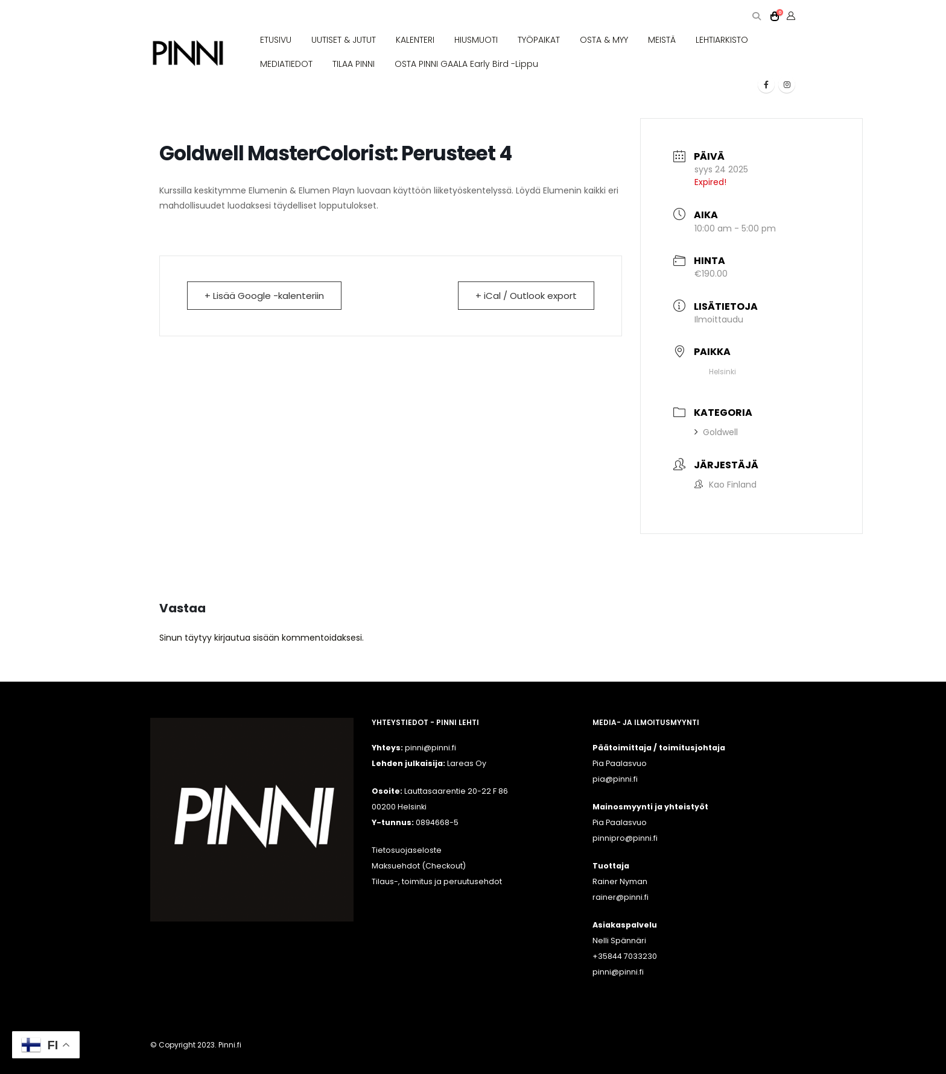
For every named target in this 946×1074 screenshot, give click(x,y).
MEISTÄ (662, 40)
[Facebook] (766, 84)
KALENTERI (415, 40)
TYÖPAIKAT (539, 40)
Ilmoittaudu (718, 319)
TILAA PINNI (353, 64)
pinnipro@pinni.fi (625, 838)
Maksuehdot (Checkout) (419, 866)
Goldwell (716, 432)
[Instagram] (786, 84)
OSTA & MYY (604, 40)
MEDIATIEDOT (286, 64)
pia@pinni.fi (615, 779)
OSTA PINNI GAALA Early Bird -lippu (466, 64)
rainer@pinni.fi (620, 897)
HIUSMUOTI (476, 40)
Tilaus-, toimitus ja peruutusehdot (437, 881)
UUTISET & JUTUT (343, 40)
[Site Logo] (188, 53)
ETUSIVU (275, 40)
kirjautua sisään (246, 638)
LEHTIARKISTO (722, 40)
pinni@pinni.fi (618, 972)
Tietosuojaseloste (407, 850)
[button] (756, 16)
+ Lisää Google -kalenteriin (264, 295)
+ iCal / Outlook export (526, 295)
